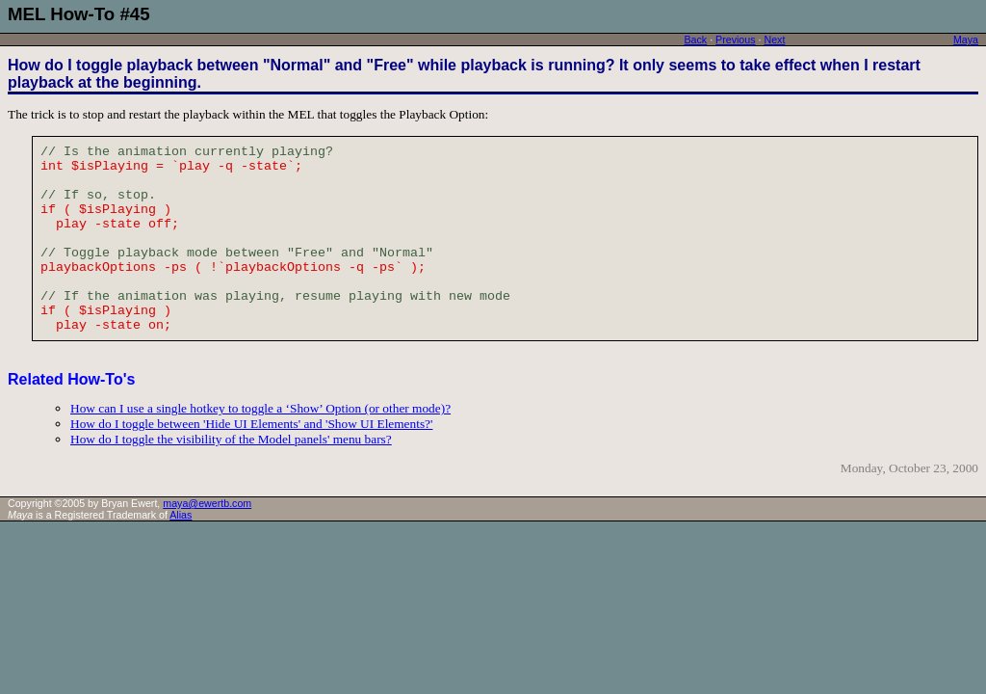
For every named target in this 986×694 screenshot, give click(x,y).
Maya (965, 39)
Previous (735, 39)
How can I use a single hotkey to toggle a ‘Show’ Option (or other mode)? (260, 408)
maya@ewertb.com (207, 503)
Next (774, 39)
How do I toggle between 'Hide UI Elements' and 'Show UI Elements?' (251, 423)
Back (695, 39)
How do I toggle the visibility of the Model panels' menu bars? (231, 439)
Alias (180, 514)
